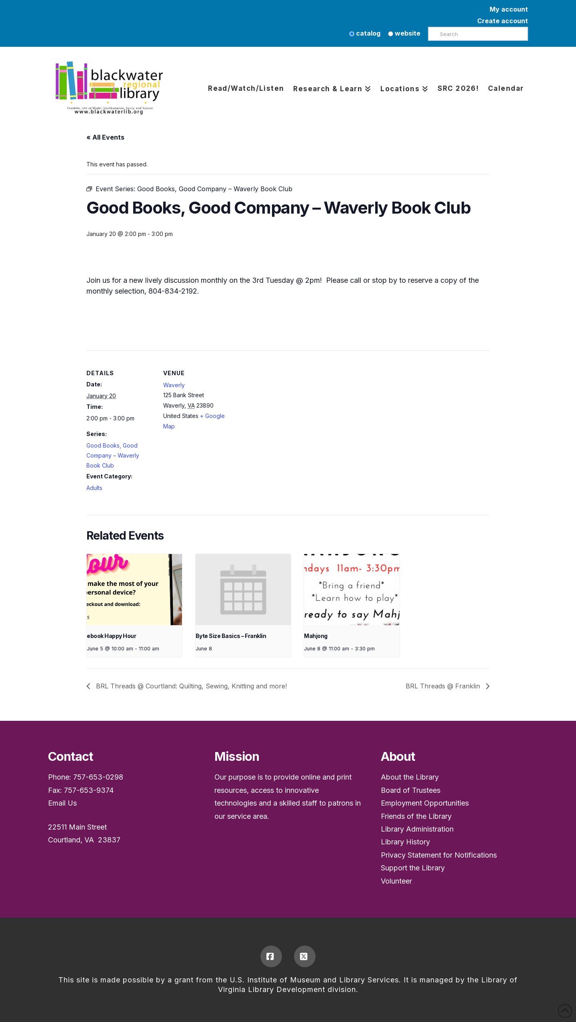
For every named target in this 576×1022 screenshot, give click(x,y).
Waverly (174, 385)
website (404, 33)
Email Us (62, 803)
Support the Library (413, 868)
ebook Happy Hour (111, 635)
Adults (94, 487)
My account (509, 9)
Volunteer (396, 881)
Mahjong (316, 635)
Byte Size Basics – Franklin (231, 635)
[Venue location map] (282, 406)
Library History (405, 842)
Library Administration (417, 829)
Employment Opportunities (425, 803)
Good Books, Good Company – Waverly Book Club (112, 455)
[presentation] (134, 590)
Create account (502, 21)
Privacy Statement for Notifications (439, 855)
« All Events (105, 137)
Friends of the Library (416, 816)
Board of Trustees (410, 790)
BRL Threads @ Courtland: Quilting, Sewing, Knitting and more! (190, 686)
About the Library (410, 777)
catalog (364, 33)
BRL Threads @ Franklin (444, 686)
